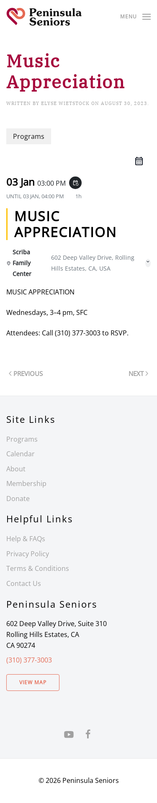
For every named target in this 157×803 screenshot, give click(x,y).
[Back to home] (44, 16)
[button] (135, 16)
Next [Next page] (138, 373)
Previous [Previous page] (26, 373)
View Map (32, 682)
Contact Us (23, 583)
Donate (18, 498)
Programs (22, 439)
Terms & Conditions (37, 568)
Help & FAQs (25, 538)
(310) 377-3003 (29, 660)
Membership (26, 483)
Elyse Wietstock (65, 103)
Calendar (20, 453)
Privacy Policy (27, 553)
